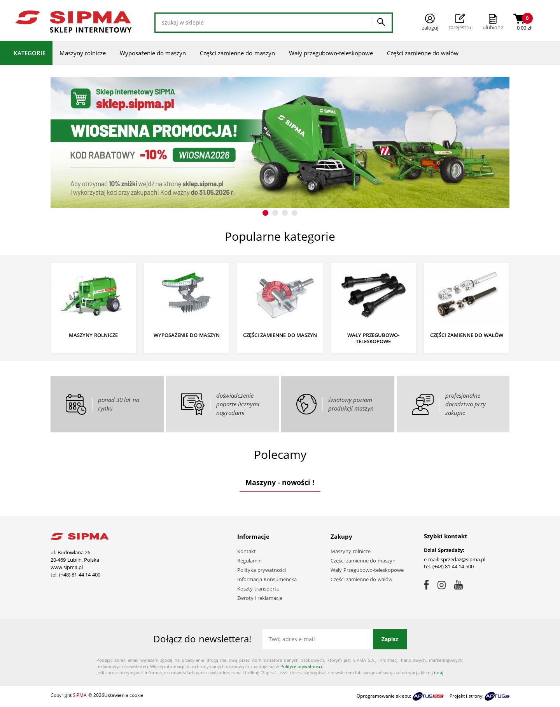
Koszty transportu (258, 588)
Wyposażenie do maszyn (153, 53)
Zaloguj (430, 22)
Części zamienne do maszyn (237, 53)
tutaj (438, 672)
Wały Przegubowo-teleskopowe (367, 569)
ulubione (493, 27)
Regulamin (249, 560)
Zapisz (390, 639)
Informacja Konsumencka (267, 579)
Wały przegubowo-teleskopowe (331, 53)
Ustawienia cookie (124, 695)
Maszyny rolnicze (83, 53)
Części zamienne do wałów (423, 53)
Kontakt (246, 551)
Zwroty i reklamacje (259, 597)
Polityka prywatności (261, 569)
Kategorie (30, 53)
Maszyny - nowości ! (279, 482)
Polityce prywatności (301, 666)
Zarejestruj (460, 22)
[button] (265, 213)
